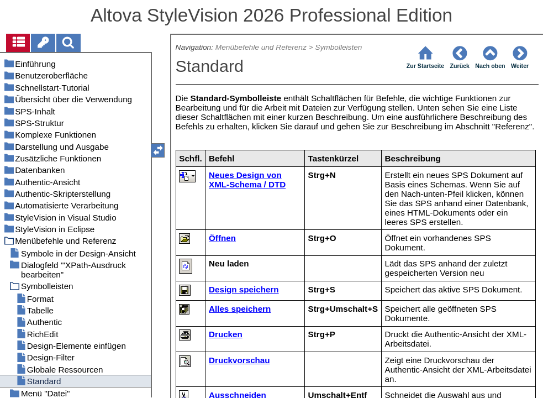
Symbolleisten (338, 47)
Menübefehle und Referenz (261, 47)
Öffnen (222, 238)
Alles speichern (240, 308)
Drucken (225, 334)
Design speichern (244, 289)
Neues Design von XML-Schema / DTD (247, 179)
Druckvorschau (239, 360)
